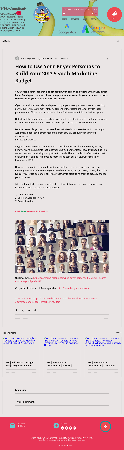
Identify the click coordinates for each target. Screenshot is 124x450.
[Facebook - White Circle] (66, 428)
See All (118, 332)
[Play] (64, 14)
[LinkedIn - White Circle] (62, 428)
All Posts (6, 41)
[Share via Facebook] (16, 310)
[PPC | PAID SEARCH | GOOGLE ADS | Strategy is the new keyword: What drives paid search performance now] (103, 347)
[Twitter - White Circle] (70, 428)
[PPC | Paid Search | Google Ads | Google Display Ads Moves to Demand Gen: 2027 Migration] (21, 347)
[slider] (96, 13)
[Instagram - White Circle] (74, 428)
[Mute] (93, 13)
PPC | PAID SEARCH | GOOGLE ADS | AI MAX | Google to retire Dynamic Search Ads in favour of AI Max (61, 364)
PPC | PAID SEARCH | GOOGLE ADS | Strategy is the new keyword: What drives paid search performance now (101, 364)
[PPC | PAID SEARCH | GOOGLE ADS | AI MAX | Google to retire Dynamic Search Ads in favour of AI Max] (62, 347)
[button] (118, 41)
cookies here (81, 440)
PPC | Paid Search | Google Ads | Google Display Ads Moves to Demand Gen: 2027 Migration (19, 364)
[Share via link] (35, 310)
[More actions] (107, 58)
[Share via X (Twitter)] (22, 310)
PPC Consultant (12, 9)
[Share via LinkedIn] (29, 310)
